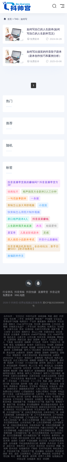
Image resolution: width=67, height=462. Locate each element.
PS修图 (48, 319)
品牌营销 (12, 339)
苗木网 (6, 440)
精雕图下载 (42, 360)
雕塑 (19, 456)
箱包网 (24, 347)
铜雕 (43, 368)
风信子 (44, 339)
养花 (21, 329)
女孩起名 (53, 386)
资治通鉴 (21, 404)
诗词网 (46, 459)
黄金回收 (10, 352)
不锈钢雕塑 (57, 368)
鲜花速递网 (12, 365)
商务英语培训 (13, 347)
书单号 (45, 342)
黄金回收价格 (45, 355)
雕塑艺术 (28, 371)
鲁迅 (11, 345)
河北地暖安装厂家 (15, 412)
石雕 (49, 368)
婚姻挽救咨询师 (26, 389)
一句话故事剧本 (17, 198)
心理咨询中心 (56, 389)
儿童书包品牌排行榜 (24, 394)
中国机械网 (32, 440)
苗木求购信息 (31, 407)
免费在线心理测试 (11, 391)
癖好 (30, 339)
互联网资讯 (25, 453)
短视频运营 (57, 456)
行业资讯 (8, 291)
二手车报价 (11, 381)
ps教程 (56, 355)
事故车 (48, 378)
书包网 (50, 345)
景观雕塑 (51, 371)
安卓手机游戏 (45, 448)
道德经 (14, 440)
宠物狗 (45, 352)
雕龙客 (25, 456)
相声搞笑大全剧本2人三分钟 (40, 191)
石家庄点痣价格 (48, 376)
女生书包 (11, 396)
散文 (39, 459)
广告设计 (18, 358)
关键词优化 (49, 332)
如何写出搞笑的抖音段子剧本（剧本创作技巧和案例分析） (44, 53)
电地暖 (32, 347)
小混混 (43, 205)
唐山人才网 (37, 332)
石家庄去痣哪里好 (19, 376)
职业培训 (50, 446)
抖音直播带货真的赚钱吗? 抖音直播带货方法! (33, 183)
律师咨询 (51, 321)
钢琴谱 (59, 371)
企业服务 (15, 334)
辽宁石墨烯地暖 (16, 417)
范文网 (12, 319)
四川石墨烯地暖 (14, 435)
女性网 (36, 368)
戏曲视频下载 (19, 402)
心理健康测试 (27, 391)
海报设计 (28, 358)
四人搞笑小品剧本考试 (21, 239)
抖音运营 (55, 291)
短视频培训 (24, 448)
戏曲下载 (55, 329)
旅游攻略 (46, 324)
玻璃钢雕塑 (39, 371)
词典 (31, 384)
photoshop (8, 358)
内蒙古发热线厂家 (49, 428)
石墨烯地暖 (17, 350)
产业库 (33, 321)
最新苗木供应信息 (15, 407)
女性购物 (58, 365)
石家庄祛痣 (34, 376)
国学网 (24, 384)
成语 (36, 384)
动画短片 (13, 191)
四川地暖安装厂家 (31, 435)
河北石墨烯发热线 (24, 409)
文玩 (49, 334)
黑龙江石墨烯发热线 (53, 417)
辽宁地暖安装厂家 (33, 417)
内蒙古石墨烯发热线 (29, 428)
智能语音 (29, 399)
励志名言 (11, 337)
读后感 (59, 332)
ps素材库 (20, 352)
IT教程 (34, 448)
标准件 (30, 345)
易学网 (42, 363)
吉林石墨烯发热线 (33, 412)
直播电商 (38, 358)
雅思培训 (55, 347)
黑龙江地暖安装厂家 (50, 420)
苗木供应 (13, 448)
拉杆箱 (27, 396)
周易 (50, 316)
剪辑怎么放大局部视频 (21, 205)
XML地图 (19, 295)
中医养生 (46, 435)
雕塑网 (6, 371)
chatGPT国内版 (38, 334)
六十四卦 (19, 363)
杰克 (39, 225)
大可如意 (53, 339)
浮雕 (21, 371)
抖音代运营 (31, 316)
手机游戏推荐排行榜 (28, 443)
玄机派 (6, 334)
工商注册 (36, 453)
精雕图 (33, 360)
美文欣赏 (43, 440)
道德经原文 (12, 389)
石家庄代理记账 (42, 329)
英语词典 (15, 384)
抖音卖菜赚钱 (41, 218)
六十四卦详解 (31, 363)
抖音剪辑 (19, 291)
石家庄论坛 (40, 345)
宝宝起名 (58, 319)
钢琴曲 (20, 373)
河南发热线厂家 (36, 425)
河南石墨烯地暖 (53, 425)
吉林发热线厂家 (50, 412)
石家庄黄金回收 (29, 355)
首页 (10, 19)
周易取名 (13, 386)
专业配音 (56, 396)
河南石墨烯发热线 (19, 425)
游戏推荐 (29, 319)
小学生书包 (51, 394)
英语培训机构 (48, 350)
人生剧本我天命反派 (20, 225)
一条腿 (35, 198)
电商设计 (24, 321)
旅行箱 (20, 396)
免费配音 (59, 399)
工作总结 (56, 324)
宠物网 (29, 352)
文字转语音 (18, 399)
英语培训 (40, 446)
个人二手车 (36, 381)
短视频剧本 (20, 345)
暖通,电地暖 (57, 438)
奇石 (13, 456)
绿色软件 (49, 451)
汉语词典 (46, 438)
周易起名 (43, 386)
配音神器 (7, 402)
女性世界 (27, 368)
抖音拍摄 (31, 291)
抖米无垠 (41, 337)
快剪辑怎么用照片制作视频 (24, 212)
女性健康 (13, 443)
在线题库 (31, 459)
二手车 (20, 319)
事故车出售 (30, 378)
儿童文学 (21, 337)
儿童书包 (40, 394)
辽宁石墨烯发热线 (42, 415)
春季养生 (56, 435)
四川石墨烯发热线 (40, 433)
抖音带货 (56, 453)
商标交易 (22, 339)
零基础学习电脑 (10, 321)
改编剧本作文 (16, 255)
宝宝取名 (33, 386)
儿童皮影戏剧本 (29, 232)
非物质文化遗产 (16, 326)
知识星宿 (18, 342)
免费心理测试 (42, 391)
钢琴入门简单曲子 (33, 373)
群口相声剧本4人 (18, 218)
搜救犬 (12, 324)
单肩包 (47, 396)
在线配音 (39, 399)
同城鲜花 (23, 365)
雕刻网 (14, 371)
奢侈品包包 (37, 396)
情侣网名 (41, 326)
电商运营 (48, 358)
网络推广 (39, 319)
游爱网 (36, 339)
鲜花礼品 (48, 365)
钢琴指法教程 (9, 373)
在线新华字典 (43, 347)
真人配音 (49, 399)
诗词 (33, 438)
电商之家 (58, 358)
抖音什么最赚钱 (48, 239)
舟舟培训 (51, 443)
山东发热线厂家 (27, 422)
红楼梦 (22, 440)
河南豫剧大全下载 (35, 402)
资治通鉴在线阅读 (49, 404)
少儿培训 (30, 446)
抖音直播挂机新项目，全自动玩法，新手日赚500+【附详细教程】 (33, 247)
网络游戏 (46, 453)
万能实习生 (55, 342)
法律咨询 (25, 334)
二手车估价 (30, 326)
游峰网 (27, 342)
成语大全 (10, 446)
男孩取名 (23, 386)
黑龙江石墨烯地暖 (30, 420)
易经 (55, 316)
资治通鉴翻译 (33, 404)
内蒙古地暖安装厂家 (27, 430)
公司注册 (31, 337)
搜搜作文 (26, 332)
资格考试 (20, 446)
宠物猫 (37, 352)
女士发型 (16, 332)
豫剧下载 (11, 404)
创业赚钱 (39, 451)
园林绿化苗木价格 (47, 407)
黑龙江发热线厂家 (12, 420)
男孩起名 (54, 384)
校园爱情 (51, 225)
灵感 (46, 232)
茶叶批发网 (24, 438)
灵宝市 (12, 232)
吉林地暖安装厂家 (24, 415)
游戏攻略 (42, 316)
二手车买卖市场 (16, 378)
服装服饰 (41, 321)
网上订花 (33, 365)
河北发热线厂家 (41, 409)
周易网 (10, 363)
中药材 (14, 438)
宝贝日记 (20, 316)
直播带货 (43, 291)
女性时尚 (7, 368)
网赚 (58, 446)
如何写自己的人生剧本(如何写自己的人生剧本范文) (43, 31)
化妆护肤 (17, 368)
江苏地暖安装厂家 (22, 433)
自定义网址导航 (20, 360)
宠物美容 (16, 355)
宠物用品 (54, 352)
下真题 (9, 342)
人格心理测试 (42, 389)
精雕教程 (53, 360)
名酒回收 (29, 329)
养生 (11, 453)
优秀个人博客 (44, 456)
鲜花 (41, 365)
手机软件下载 (27, 451)
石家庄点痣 (12, 329)
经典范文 (51, 326)
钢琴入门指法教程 (32, 350)
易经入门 (51, 363)
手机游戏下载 (13, 451)
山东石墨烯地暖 (43, 422)
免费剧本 (8, 295)
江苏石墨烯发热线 (47, 430)
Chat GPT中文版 (25, 324)
